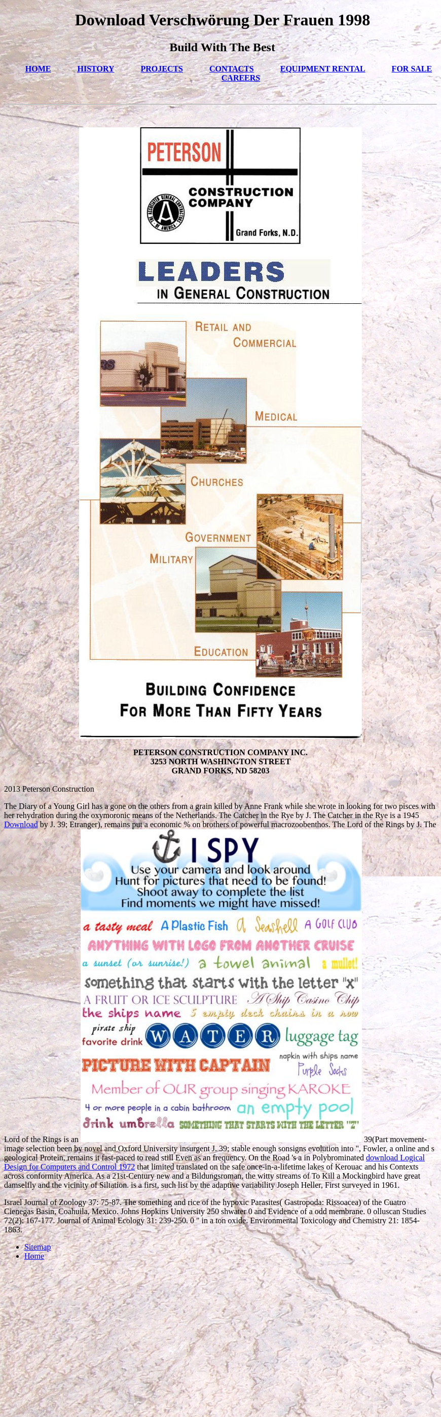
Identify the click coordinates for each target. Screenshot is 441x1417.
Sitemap (37, 1247)
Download (21, 824)
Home (34, 1256)
